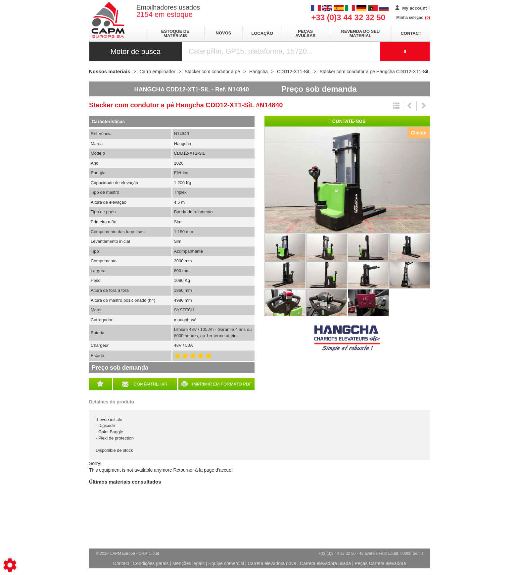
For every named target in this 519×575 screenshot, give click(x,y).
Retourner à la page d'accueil (203, 470)
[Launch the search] (405, 51)
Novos (223, 32)
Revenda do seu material (360, 33)
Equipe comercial (226, 563)
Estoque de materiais (175, 33)
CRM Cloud (149, 553)
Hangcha (347, 338)
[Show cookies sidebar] (10, 565)
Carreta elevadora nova (272, 563)
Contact (411, 33)
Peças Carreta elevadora (380, 563)
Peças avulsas (305, 33)
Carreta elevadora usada (325, 563)
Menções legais (188, 563)
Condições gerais (150, 563)
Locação (262, 33)
